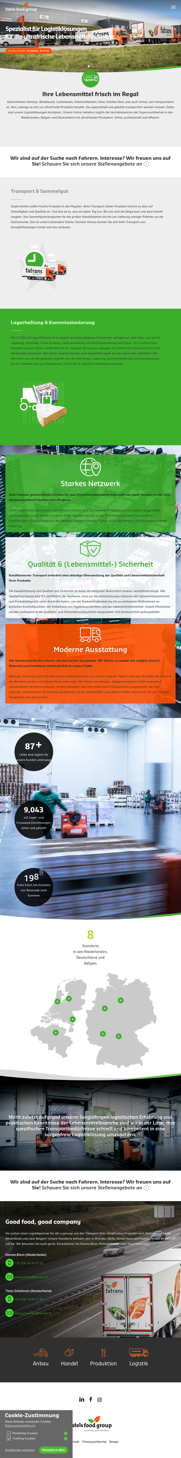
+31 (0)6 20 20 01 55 (29, 1263)
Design (114, 1441)
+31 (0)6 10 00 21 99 (29, 1299)
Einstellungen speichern (20, 1450)
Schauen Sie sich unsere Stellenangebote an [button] (92, 164)
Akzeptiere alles (53, 1450)
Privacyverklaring (94, 1441)
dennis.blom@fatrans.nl (31, 1277)
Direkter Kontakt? (28, 51)
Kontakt (73, 1441)
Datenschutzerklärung (20, 1425)
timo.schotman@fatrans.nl (33, 1313)
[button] (173, 7)
